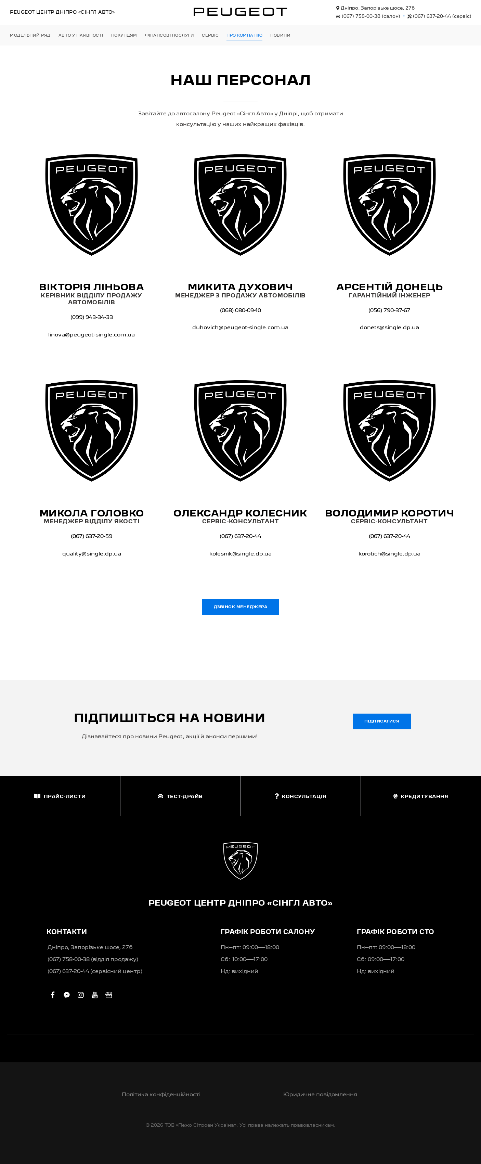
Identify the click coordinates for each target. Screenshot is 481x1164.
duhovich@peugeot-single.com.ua (240, 327)
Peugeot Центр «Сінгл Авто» (62, 12)
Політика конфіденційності (161, 1094)
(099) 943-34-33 (91, 317)
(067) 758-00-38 (368, 16)
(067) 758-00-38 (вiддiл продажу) (93, 959)
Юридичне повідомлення (320, 1094)
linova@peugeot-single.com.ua (91, 335)
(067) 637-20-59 (91, 536)
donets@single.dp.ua (389, 327)
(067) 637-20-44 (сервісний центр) (95, 971)
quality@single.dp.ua (91, 554)
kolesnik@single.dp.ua (240, 554)
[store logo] (240, 11)
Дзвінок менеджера (241, 607)
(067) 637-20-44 (439, 16)
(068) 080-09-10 (240, 310)
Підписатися (382, 721)
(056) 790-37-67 (389, 310)
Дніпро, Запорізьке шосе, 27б (375, 8)
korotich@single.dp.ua (389, 554)
